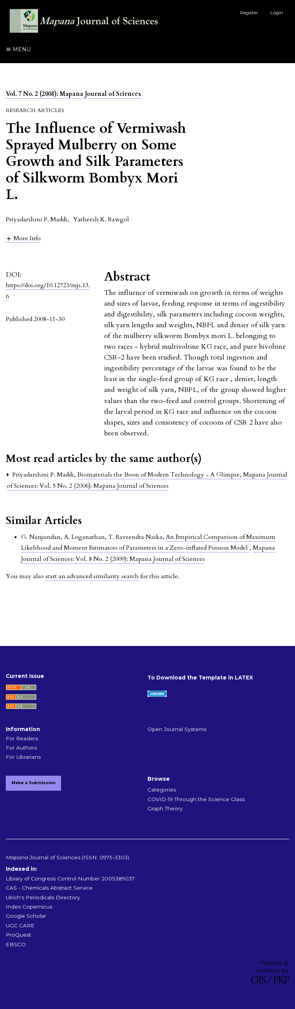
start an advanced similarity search (92, 576)
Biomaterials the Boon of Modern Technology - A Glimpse (159, 474)
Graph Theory (165, 808)
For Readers (22, 738)
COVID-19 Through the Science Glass (196, 799)
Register (249, 12)
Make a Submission (33, 782)
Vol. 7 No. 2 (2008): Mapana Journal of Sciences (73, 94)
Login (276, 12)
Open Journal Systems (177, 729)
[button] (23, 238)
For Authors (21, 748)
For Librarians (23, 757)
